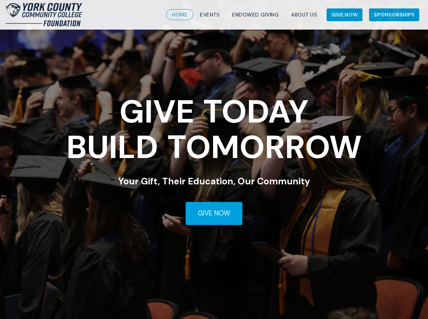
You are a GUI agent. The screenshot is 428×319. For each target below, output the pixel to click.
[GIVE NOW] (214, 213)
